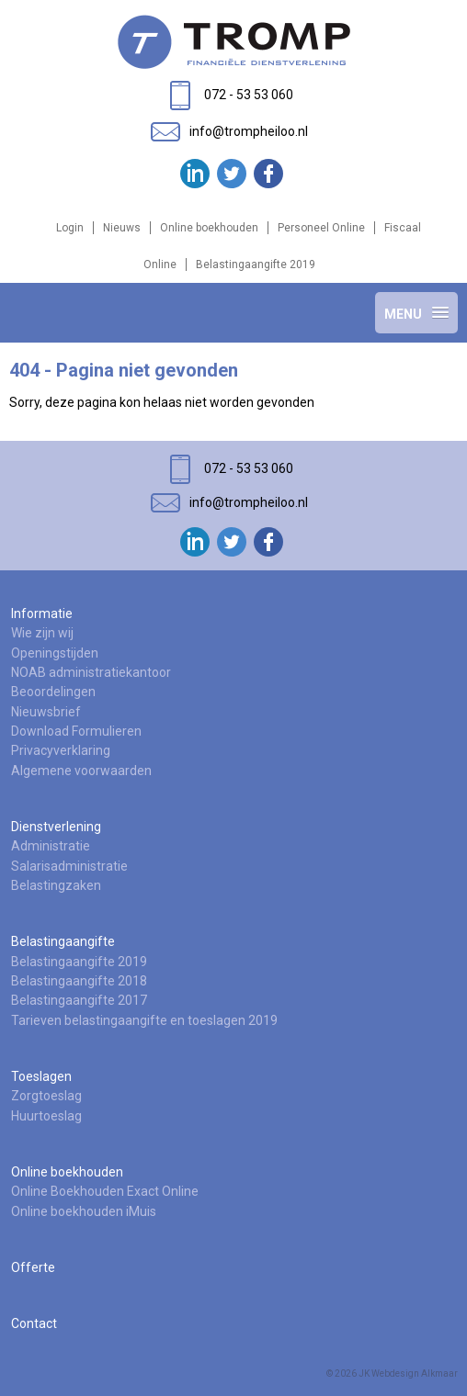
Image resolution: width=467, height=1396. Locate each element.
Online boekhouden (209, 227)
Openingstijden (54, 653)
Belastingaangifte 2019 (255, 264)
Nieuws (122, 227)
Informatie (42, 613)
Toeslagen (41, 1076)
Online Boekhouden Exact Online (105, 1191)
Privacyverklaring (60, 750)
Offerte (33, 1267)
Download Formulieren (76, 731)
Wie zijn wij (42, 632)
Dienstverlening (56, 826)
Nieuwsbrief (46, 711)
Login (70, 227)
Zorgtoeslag (46, 1095)
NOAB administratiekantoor (91, 672)
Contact (34, 1323)
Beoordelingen (53, 691)
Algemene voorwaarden (81, 770)
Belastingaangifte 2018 (79, 981)
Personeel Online (321, 227)
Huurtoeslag (46, 1116)
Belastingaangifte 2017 (79, 1000)
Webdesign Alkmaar (414, 1373)
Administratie (50, 846)
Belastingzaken (56, 885)
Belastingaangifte (63, 941)
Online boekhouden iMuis (83, 1211)
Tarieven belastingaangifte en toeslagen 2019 (144, 1020)
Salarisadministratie (69, 866)
